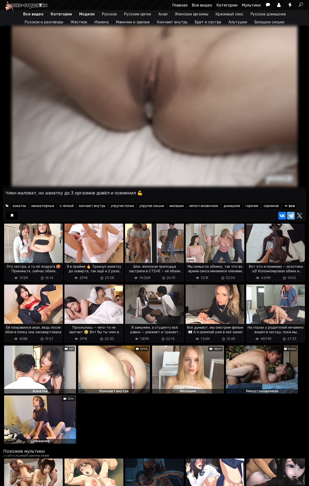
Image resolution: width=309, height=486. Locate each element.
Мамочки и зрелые (133, 22)
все (289, 206)
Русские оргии (137, 14)
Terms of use (28, 474)
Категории (227, 5)
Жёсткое (78, 22)
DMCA (10, 474)
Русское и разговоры (44, 22)
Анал (163, 14)
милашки (176, 206)
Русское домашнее (268, 14)
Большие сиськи (269, 22)
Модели (86, 14)
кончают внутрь (92, 206)
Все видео (202, 5)
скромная (271, 206)
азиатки (19, 206)
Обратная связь (53, 474)
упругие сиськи (151, 206)
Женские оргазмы (191, 14)
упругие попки (122, 206)
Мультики (251, 5)
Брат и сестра (208, 22)
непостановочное (203, 206)
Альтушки (237, 22)
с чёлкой (67, 206)
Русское (109, 14)
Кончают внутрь (172, 22)
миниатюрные (42, 206)
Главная (180, 5)
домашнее (232, 206)
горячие (252, 206)
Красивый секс (229, 14)
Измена (101, 22)
